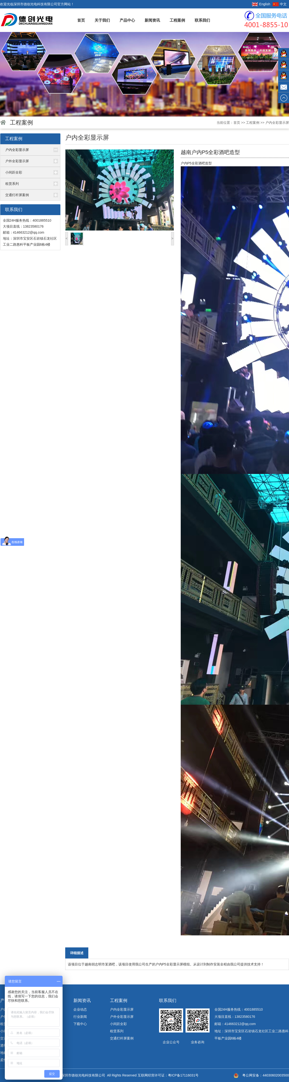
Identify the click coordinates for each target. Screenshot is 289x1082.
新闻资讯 (152, 20)
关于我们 (102, 20)
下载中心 (80, 1024)
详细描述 (76, 953)
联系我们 (202, 20)
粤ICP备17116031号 (183, 1075)
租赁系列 (12, 184)
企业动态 (80, 1009)
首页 (81, 20)
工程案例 (177, 20)
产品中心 (127, 20)
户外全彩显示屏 (17, 161)
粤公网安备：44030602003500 (265, 1075)
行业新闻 (80, 1017)
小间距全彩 (13, 172)
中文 (283, 4)
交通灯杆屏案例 (17, 195)
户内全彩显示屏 (277, 122)
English (264, 4)
